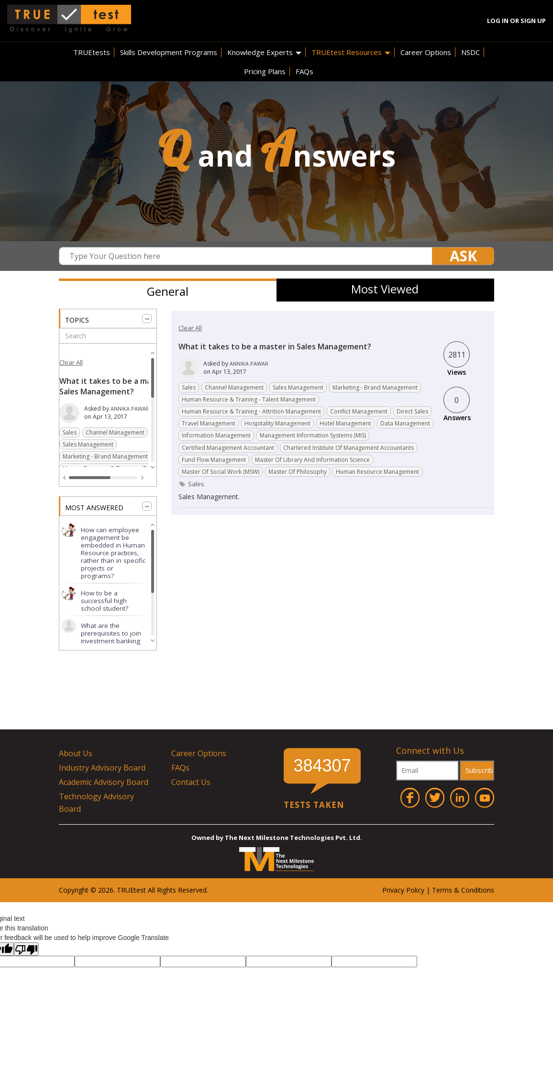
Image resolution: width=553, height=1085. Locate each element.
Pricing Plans (265, 71)
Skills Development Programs (168, 52)
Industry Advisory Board (102, 767)
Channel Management (115, 432)
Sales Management (88, 444)
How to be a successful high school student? (104, 601)
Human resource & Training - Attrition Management (251, 411)
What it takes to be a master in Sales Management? (117, 386)
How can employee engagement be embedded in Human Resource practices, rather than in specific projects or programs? (113, 553)
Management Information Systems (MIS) (313, 435)
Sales (70, 432)
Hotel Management (345, 423)
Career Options (425, 52)
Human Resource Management (377, 472)
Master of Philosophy (297, 472)
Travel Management (208, 423)
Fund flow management (214, 460)
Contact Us (190, 782)
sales (196, 484)
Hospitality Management (277, 423)
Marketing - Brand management (105, 456)
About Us (75, 753)
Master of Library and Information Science (312, 460)
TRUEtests (91, 52)
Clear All (71, 362)
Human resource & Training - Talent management (249, 399)
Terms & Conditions (463, 890)
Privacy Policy (403, 890)
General (167, 291)
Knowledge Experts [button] (264, 52)
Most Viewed (385, 289)
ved (201, 890)
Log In (498, 20)
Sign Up (533, 20)
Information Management (216, 435)
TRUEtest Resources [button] (350, 52)
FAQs (304, 71)
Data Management (405, 423)
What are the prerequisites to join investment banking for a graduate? (111, 637)
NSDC (470, 52)
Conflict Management (358, 411)
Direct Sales (412, 411)
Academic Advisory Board (103, 782)
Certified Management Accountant (228, 448)
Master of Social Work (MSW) (220, 472)
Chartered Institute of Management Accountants (348, 448)
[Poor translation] (26, 949)
